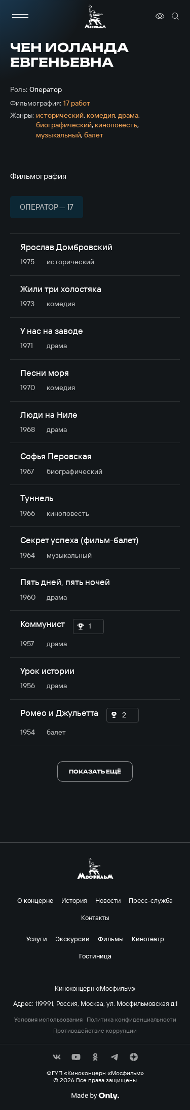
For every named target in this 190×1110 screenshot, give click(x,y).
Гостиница (95, 956)
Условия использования (48, 1019)
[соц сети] (56, 1056)
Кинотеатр (148, 939)
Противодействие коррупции (95, 1030)
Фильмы (111, 939)
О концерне (35, 900)
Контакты (95, 917)
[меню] (20, 16)
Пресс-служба (151, 900)
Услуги (36, 939)
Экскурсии (72, 939)
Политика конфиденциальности (131, 1019)
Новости (108, 900)
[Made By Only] (95, 1096)
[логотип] (95, 16)
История (74, 900)
